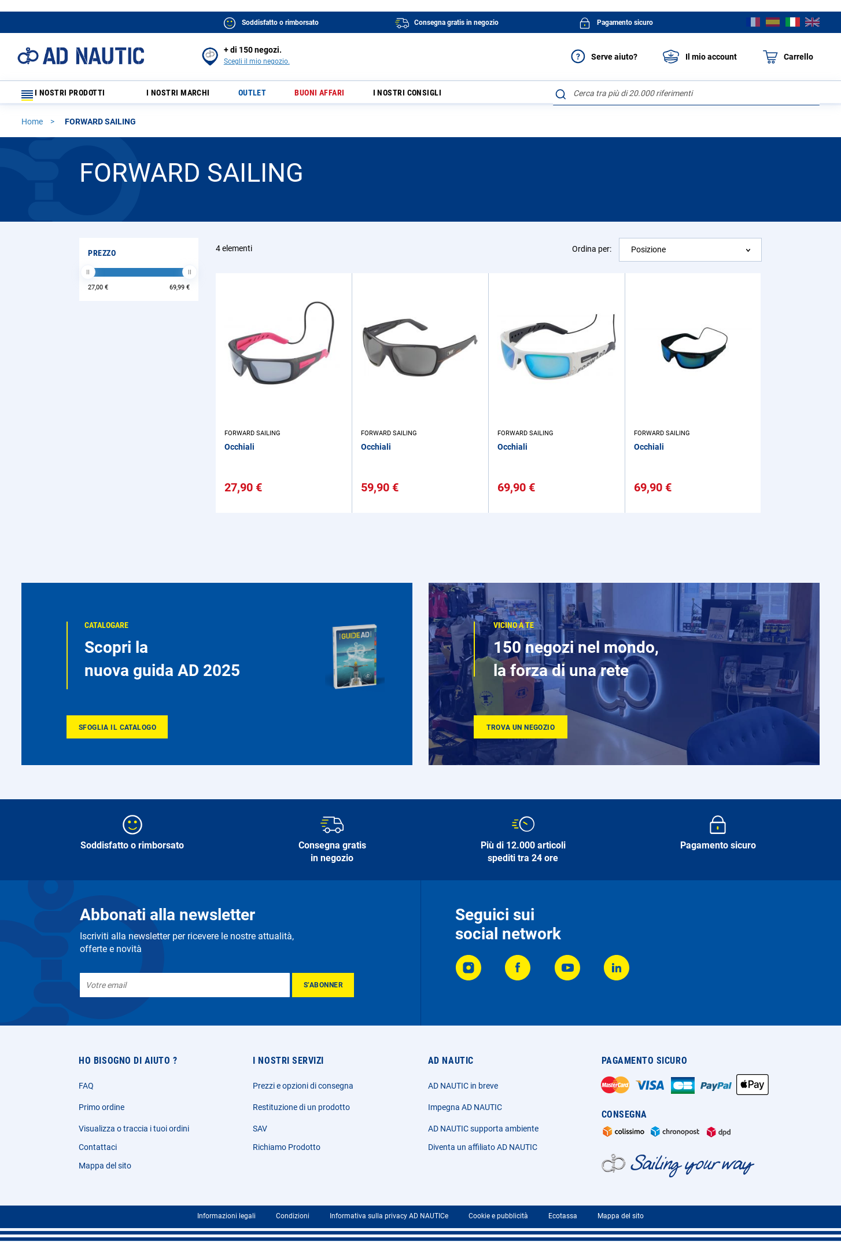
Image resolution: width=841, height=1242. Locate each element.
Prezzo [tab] (102, 258)
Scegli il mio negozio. (257, 61)
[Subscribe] (323, 985)
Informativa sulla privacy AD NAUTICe (389, 1216)
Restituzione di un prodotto (301, 1107)
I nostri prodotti (70, 95)
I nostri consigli (435, 95)
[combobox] (686, 93)
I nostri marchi (185, 95)
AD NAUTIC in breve (463, 1085)
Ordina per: (591, 254)
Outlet (265, 95)
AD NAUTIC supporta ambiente (483, 1128)
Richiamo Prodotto (286, 1147)
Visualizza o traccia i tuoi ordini (134, 1128)
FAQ (86, 1085)
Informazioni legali (226, 1216)
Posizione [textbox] (648, 254)
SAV (260, 1128)
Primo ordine (101, 1107)
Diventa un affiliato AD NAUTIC (482, 1147)
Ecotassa (562, 1216)
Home (33, 126)
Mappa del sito (105, 1165)
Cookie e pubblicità (498, 1216)
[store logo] (80, 56)
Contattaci (98, 1147)
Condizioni (292, 1216)
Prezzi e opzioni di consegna (303, 1085)
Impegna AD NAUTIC (465, 1107)
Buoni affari (339, 95)
